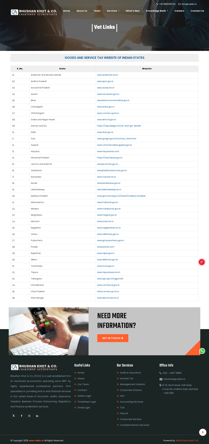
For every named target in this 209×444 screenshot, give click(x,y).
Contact (82, 390)
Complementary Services (134, 425)
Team (98, 11)
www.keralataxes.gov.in (108, 183)
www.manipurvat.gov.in (109, 208)
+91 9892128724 (165, 4)
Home (68, 11)
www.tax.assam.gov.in (108, 94)
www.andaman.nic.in (107, 74)
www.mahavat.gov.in (107, 202)
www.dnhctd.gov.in (106, 119)
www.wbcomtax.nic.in (108, 297)
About (81, 378)
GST (122, 396)
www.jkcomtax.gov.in (107, 164)
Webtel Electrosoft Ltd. (187, 440)
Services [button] (113, 11)
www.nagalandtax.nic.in (109, 227)
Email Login (84, 407)
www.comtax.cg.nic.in (108, 113)
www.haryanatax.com (108, 151)
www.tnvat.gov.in (105, 266)
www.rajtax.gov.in (105, 253)
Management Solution (132, 384)
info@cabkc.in (187, 4)
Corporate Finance (131, 390)
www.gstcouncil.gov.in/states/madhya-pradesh (121, 195)
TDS (122, 407)
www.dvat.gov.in (105, 132)
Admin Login (84, 396)
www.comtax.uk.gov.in (108, 285)
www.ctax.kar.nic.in (106, 176)
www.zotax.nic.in (105, 221)
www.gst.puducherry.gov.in (110, 240)
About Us (83, 11)
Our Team (83, 384)
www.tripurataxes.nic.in (108, 272)
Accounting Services (131, 401)
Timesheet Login (87, 401)
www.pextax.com (105, 246)
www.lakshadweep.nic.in (109, 189)
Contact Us (197, 11)
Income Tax (126, 378)
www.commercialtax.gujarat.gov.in (114, 145)
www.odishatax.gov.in (108, 234)
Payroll (124, 413)
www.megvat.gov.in (107, 214)
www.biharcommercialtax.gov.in (113, 100)
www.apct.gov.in (105, 81)
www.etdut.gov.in (105, 106)
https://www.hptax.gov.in (109, 157)
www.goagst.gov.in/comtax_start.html (116, 138)
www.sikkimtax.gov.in (107, 259)
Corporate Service (130, 419)
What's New (134, 11)
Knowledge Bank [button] (157, 11)
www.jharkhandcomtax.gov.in (112, 170)
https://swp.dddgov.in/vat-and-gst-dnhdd (119, 125)
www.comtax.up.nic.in (108, 291)
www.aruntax (103, 88)
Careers (180, 11)
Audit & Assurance (130, 372)
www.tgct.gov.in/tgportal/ (110, 278)
